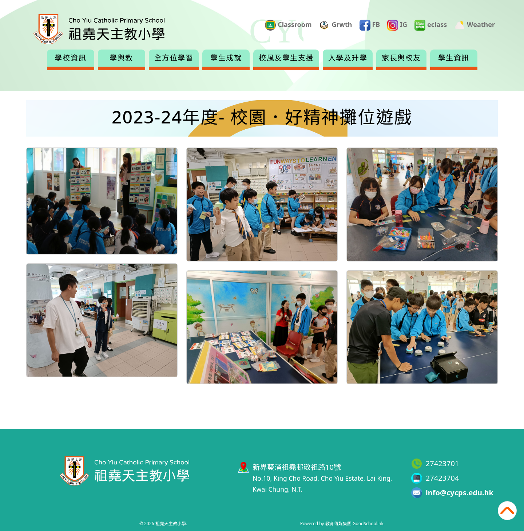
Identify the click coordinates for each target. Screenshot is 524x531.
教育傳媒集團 (338, 523)
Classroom (288, 25)
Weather (474, 25)
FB (370, 25)
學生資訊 (453, 58)
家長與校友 (401, 58)
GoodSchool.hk (368, 523)
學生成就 (226, 58)
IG (397, 25)
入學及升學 (348, 58)
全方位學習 (174, 58)
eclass (430, 25)
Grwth (335, 25)
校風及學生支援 (286, 58)
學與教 (121, 58)
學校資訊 (71, 58)
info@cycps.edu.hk (459, 492)
